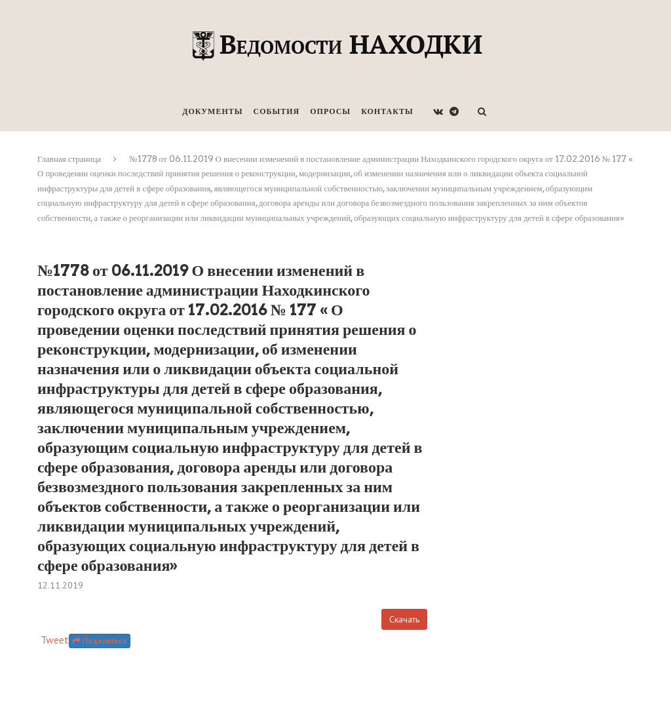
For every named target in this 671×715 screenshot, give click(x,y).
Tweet (55, 639)
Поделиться (99, 641)
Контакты (387, 111)
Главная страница (69, 159)
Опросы (330, 111)
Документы (212, 111)
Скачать (404, 619)
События (277, 111)
